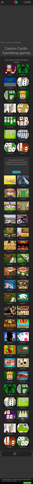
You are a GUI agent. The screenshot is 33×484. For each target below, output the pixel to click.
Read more (16, 172)
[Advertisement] (16, 22)
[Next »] (21, 454)
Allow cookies (27, 482)
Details (19, 481)
